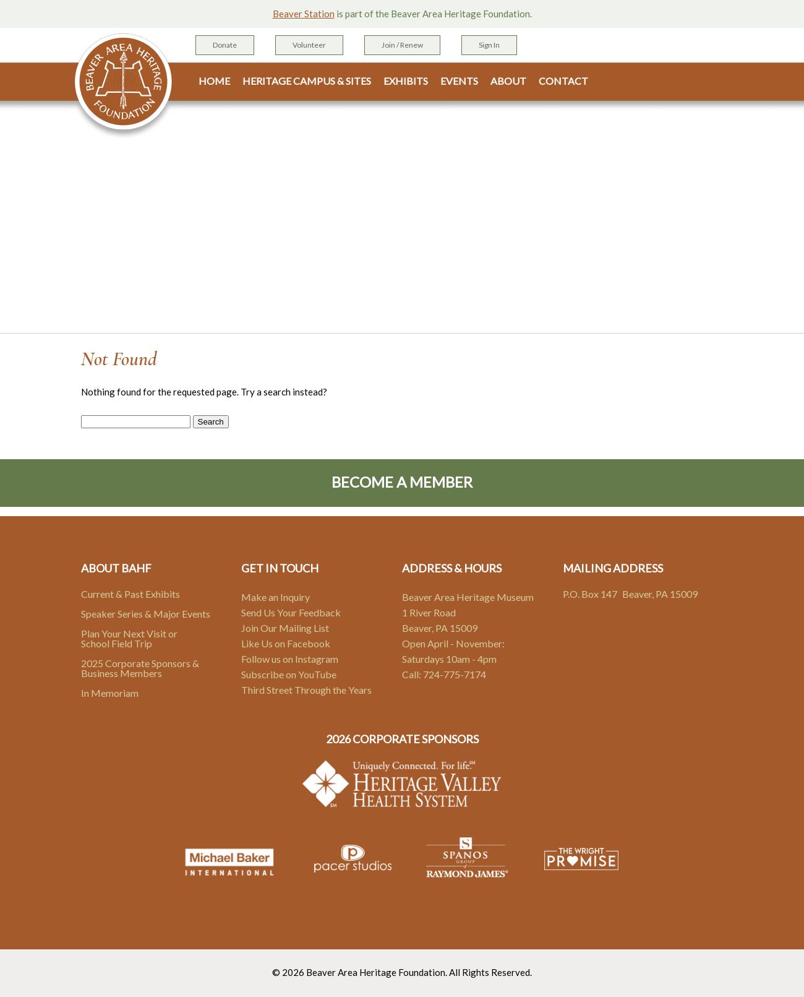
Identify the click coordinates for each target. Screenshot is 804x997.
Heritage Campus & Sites (306, 81)
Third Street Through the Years (306, 690)
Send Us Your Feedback (291, 612)
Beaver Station (304, 13)
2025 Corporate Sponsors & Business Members (140, 668)
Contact (563, 81)
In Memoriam (110, 693)
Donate (225, 45)
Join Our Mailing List (285, 628)
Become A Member (402, 482)
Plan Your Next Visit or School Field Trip (129, 638)
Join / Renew (402, 45)
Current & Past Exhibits (130, 594)
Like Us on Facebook (285, 643)
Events (459, 81)
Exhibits (405, 81)
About (508, 81)
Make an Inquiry (275, 597)
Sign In (489, 45)
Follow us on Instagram (289, 659)
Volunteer (309, 45)
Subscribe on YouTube (288, 674)
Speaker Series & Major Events (145, 613)
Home (214, 81)
